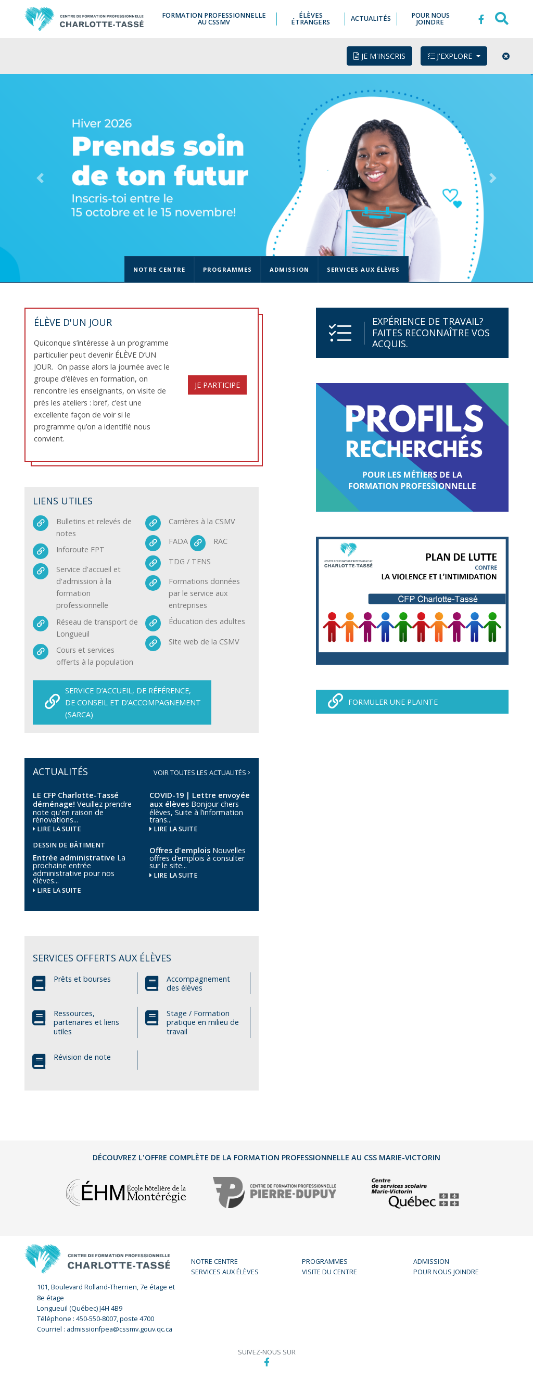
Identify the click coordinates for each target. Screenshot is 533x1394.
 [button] (481, 19)
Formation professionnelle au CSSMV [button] (217, 19)
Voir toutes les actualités (202, 773)
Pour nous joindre (446, 1273)
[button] (40, 179)
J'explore (450, 57)
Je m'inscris (379, 57)
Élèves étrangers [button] (312, 19)
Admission (289, 270)
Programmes (227, 270)
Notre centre (159, 270)
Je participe (217, 386)
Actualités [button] (372, 19)
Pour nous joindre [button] (431, 19)
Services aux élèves (363, 270)
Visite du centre (329, 1273)
